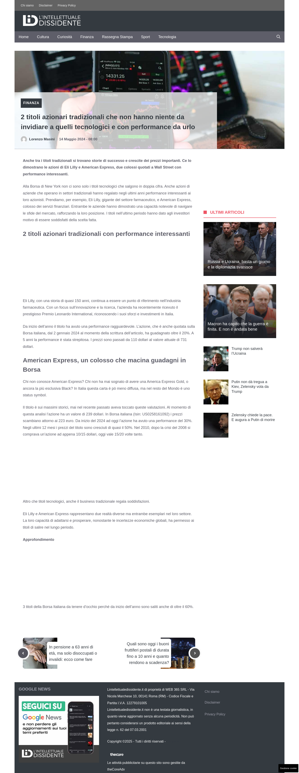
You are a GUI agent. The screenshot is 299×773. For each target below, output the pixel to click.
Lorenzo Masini (42, 139)
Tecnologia (167, 37)
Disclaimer (45, 5)
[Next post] (195, 653)
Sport (145, 37)
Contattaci (174, 741)
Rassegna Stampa (117, 37)
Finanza (87, 37)
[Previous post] (23, 653)
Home (24, 37)
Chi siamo (27, 5)
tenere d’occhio (84, 607)
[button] (278, 36)
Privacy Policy (67, 5)
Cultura (43, 37)
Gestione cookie (288, 768)
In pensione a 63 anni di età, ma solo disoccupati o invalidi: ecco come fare (73, 653)
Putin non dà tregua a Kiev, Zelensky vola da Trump (250, 387)
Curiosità (64, 37)
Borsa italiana (120, 414)
